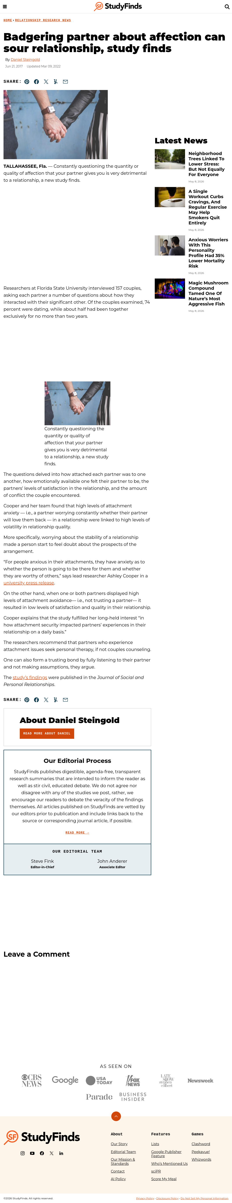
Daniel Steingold (25, 60)
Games (197, 1134)
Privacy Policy (145, 1198)
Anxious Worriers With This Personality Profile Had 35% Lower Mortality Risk (208, 253)
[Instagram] (22, 1153)
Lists (155, 1144)
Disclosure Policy (167, 1198)
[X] (51, 1153)
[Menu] (5, 6)
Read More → (77, 832)
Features (160, 1134)
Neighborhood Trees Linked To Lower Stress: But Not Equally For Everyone (207, 164)
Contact (118, 1171)
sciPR (156, 1171)
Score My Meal (163, 1179)
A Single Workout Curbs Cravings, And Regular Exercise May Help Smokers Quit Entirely (208, 207)
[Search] (227, 6)
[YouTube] (32, 1153)
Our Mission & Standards (123, 1161)
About (117, 1134)
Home (8, 20)
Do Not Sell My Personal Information (204, 1198)
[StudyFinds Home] (118, 6)
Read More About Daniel (47, 733)
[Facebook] (42, 1153)
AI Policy (118, 1179)
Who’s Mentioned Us (169, 1164)
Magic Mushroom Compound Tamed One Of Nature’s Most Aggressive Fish (208, 293)
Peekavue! (201, 1152)
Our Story (119, 1144)
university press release (29, 583)
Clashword (201, 1144)
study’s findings (30, 677)
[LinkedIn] (61, 1153)
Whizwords (201, 1159)
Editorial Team (123, 1152)
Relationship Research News (43, 20)
